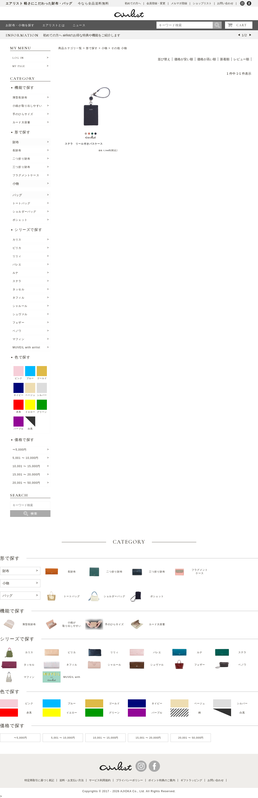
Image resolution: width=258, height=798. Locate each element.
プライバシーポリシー (129, 780)
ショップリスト (202, 3)
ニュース (79, 25)
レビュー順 (241, 59)
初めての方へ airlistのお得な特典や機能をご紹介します (81, 35)
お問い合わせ (225, 3)
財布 (16, 142)
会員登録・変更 (155, 3)
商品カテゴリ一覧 (70, 48)
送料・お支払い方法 (71, 780)
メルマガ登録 (179, 3)
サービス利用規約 (100, 780)
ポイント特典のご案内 (161, 780)
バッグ (17, 195)
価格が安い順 (183, 59)
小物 (16, 183)
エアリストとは (53, 25)
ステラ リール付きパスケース (84, 143)
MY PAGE (19, 66)
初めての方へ (133, 3)
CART (241, 25)
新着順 (225, 59)
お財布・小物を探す (20, 25)
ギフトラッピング (191, 780)
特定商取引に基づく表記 (39, 780)
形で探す (92, 48)
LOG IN (18, 57)
